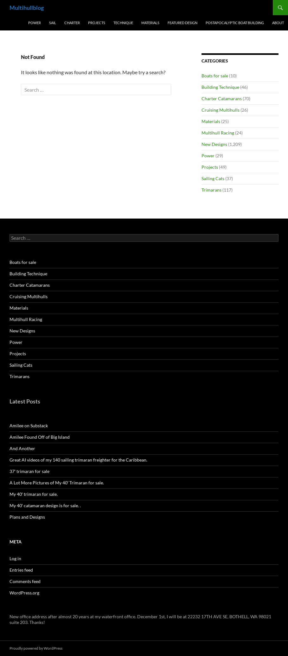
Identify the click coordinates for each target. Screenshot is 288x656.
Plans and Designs (27, 517)
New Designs (214, 144)
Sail (52, 23)
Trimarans (211, 190)
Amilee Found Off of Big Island (40, 437)
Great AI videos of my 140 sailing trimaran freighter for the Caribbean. (78, 459)
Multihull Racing (218, 132)
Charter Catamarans (222, 98)
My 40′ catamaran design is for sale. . (45, 505)
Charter (72, 23)
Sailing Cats (213, 178)
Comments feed (25, 581)
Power (34, 23)
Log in (15, 558)
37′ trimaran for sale (29, 471)
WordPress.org (24, 592)
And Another (22, 448)
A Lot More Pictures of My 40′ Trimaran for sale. (57, 482)
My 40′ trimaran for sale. (34, 494)
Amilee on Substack (29, 425)
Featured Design (182, 23)
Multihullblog (27, 7)
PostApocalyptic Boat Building (235, 23)
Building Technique (220, 87)
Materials (150, 23)
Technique (123, 23)
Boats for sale (215, 75)
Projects (96, 23)
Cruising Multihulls (221, 110)
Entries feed (21, 570)
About (278, 23)
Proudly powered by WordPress (36, 648)
